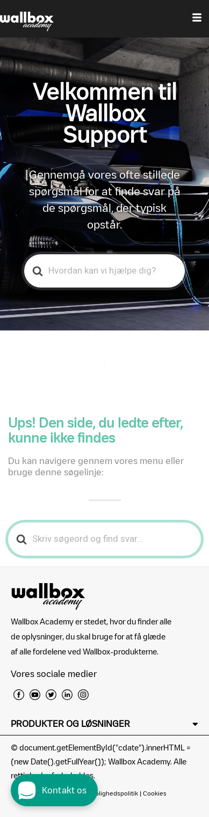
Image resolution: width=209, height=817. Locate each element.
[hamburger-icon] (197, 19)
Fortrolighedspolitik (110, 793)
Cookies (155, 793)
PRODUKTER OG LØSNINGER (70, 723)
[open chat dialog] (54, 790)
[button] (104, 724)
